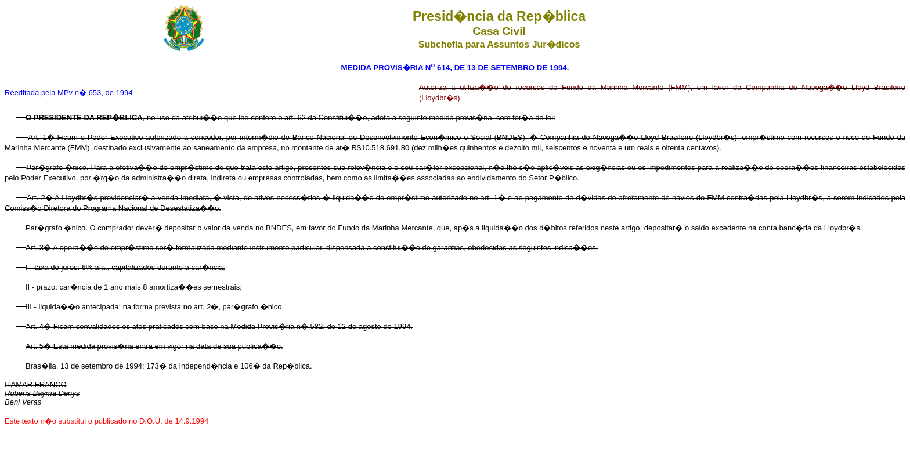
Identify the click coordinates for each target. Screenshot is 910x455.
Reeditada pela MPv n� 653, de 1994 (68, 92)
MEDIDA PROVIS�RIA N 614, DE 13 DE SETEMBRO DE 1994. (455, 67)
